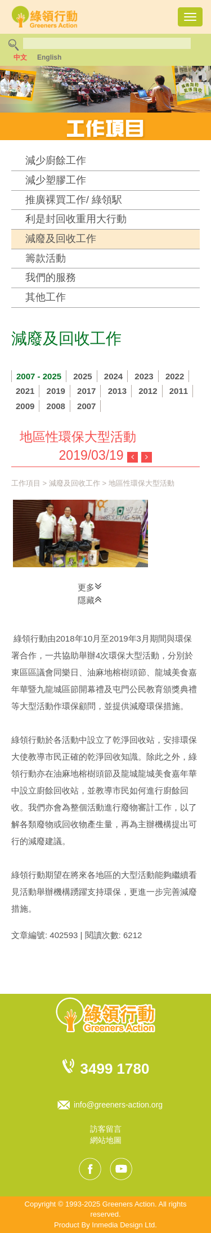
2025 (82, 376)
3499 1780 (115, 1068)
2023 (143, 376)
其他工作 (45, 297)
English (49, 57)
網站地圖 (106, 1140)
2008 (56, 406)
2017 (86, 391)
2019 (56, 391)
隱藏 (90, 599)
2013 (117, 391)
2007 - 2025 (38, 376)
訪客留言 (106, 1128)
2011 (178, 391)
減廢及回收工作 (60, 238)
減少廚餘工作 (55, 160)
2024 (113, 376)
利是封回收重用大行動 (76, 219)
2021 (25, 391)
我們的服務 (50, 277)
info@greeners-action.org (118, 1104)
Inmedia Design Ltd (123, 1225)
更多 (90, 586)
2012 (147, 391)
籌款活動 (45, 258)
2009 (25, 406)
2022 (174, 376)
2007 (86, 406)
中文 (20, 57)
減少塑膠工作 (55, 180)
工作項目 (26, 483)
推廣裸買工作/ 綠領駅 (73, 199)
